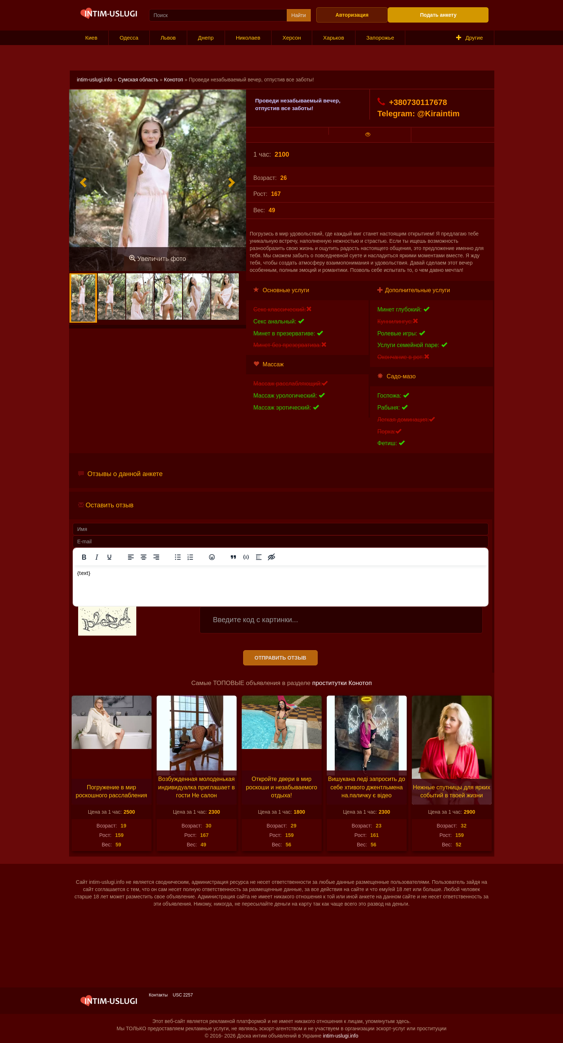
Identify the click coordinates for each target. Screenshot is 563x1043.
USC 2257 (183, 995)
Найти (298, 15)
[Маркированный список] (178, 557)
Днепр (206, 38)
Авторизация (352, 15)
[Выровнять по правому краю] (156, 557)
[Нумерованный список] (190, 557)
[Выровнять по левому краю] (131, 557)
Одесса (129, 38)
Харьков (333, 38)
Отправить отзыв (280, 658)
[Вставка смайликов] (212, 557)
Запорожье (380, 38)
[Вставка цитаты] (233, 557)
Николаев (248, 38)
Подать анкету (438, 15)
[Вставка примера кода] (246, 557)
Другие (469, 38)
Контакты (158, 995)
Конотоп (173, 79)
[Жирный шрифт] (84, 557)
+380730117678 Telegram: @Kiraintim (418, 107)
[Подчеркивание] (109, 557)
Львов (168, 38)
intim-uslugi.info (94, 79)
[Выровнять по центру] (143, 557)
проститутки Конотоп (342, 683)
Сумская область (138, 79)
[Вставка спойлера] (259, 557)
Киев (91, 38)
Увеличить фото (157, 258)
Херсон (291, 38)
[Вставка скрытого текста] (271, 557)
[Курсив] (97, 557)
